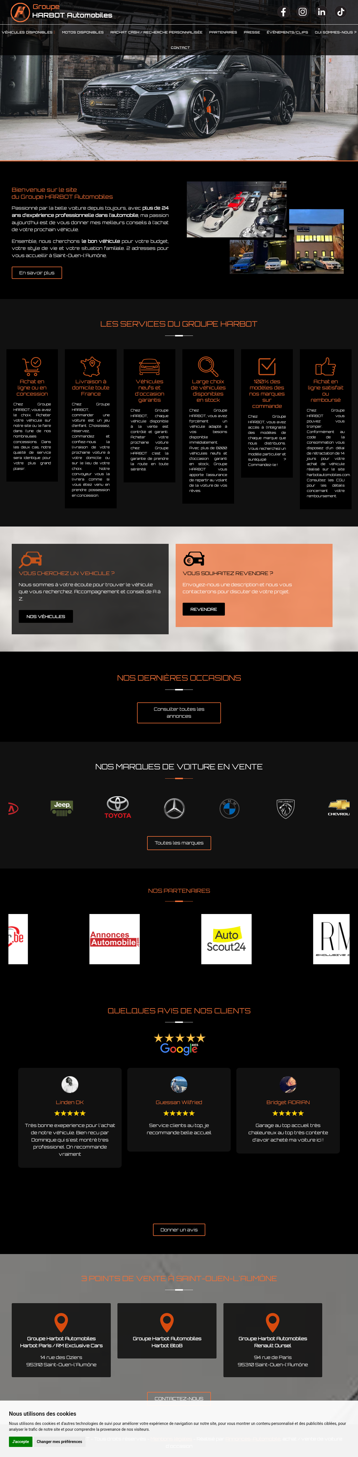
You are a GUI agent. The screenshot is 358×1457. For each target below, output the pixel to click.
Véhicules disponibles (27, 32)
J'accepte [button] (20, 1441)
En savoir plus (37, 273)
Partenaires (223, 32)
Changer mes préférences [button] (59, 1441)
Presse (252, 32)
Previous (4, 809)
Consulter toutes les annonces (179, 712)
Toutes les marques (179, 843)
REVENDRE (203, 609)
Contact (180, 48)
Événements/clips (287, 32)
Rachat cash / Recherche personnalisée (156, 32)
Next (354, 809)
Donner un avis (179, 1230)
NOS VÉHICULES (46, 616)
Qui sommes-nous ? (335, 32)
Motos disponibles (83, 32)
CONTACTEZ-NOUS (179, 1398)
